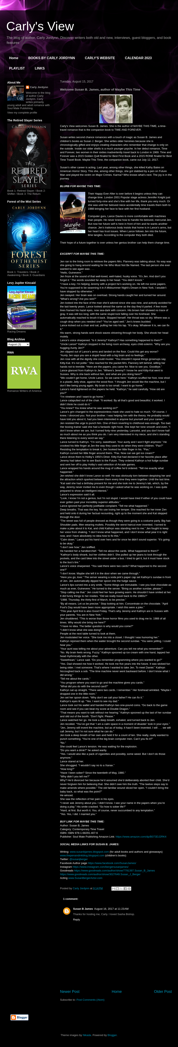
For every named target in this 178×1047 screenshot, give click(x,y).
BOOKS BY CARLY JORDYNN (51, 58)
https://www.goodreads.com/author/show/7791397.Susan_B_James (114, 870)
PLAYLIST (17, 68)
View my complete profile (22, 112)
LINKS (40, 68)
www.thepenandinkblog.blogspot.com (82, 855)
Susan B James (83, 908)
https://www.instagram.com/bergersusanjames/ (101, 866)
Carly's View (40, 26)
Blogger (112, 1035)
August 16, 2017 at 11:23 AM (111, 908)
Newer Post (69, 992)
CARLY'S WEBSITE (100, 58)
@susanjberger (79, 859)
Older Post (163, 992)
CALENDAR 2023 (138, 58)
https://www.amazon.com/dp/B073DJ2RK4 (141, 836)
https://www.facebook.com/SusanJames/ (112, 863)
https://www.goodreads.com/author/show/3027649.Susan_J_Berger (100, 874)
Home (13, 58)
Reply (76, 919)
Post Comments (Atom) (91, 999)
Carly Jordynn (39, 87)
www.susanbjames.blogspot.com (89, 851)
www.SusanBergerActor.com (85, 878)
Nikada (87, 1035)
